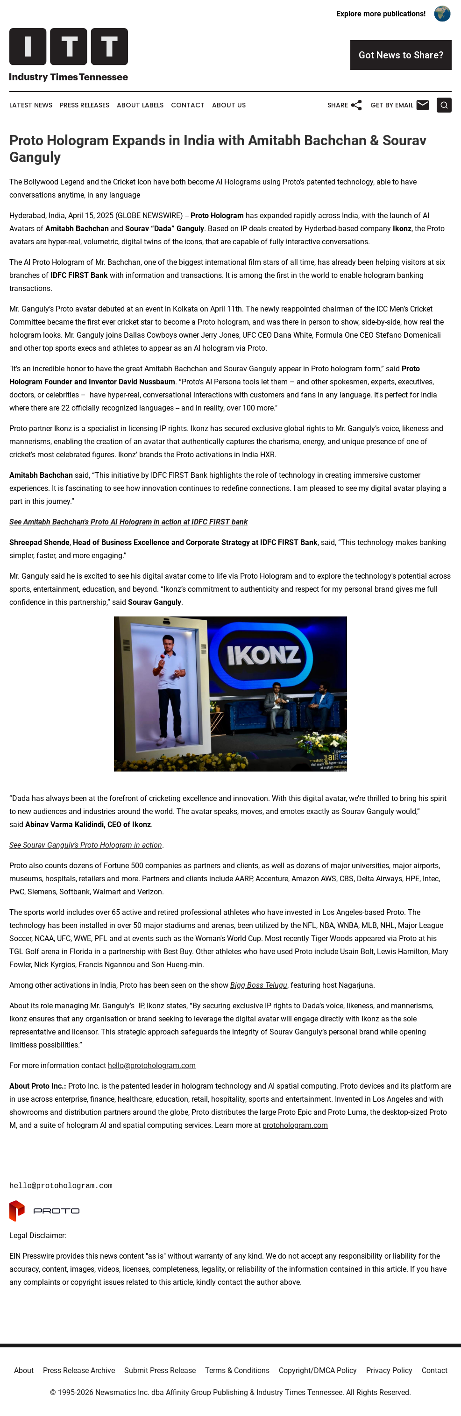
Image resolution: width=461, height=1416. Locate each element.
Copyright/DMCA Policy (318, 1370)
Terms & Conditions (237, 1370)
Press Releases (84, 105)
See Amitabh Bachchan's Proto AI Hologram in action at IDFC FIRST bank (128, 521)
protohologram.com (295, 1125)
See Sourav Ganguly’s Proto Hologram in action (85, 845)
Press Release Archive (79, 1370)
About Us (229, 105)
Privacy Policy (389, 1370)
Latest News (30, 105)
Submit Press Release (160, 1370)
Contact (188, 105)
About (24, 1370)
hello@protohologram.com (152, 1065)
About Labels (140, 105)
